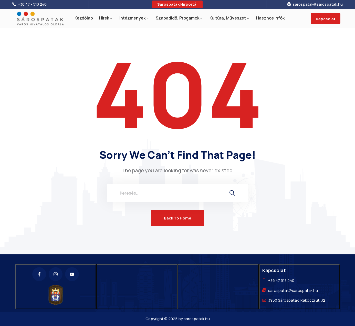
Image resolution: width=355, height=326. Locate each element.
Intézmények (132, 18)
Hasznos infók (270, 18)
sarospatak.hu (197, 318)
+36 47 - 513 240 (32, 4)
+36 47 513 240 (281, 280)
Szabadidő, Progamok (177, 18)
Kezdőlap (84, 18)
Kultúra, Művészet (228, 18)
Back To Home (177, 218)
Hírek (104, 18)
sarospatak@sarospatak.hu (318, 4)
